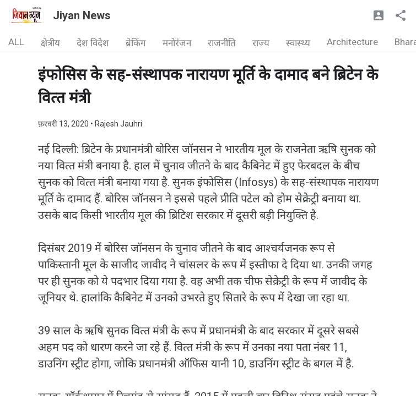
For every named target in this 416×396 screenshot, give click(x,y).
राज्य (260, 42)
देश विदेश (93, 42)
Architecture (352, 41)
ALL (16, 41)
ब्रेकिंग (136, 42)
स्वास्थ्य (298, 42)
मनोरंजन (177, 42)
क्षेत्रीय (50, 42)
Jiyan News (82, 15)
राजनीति (222, 42)
